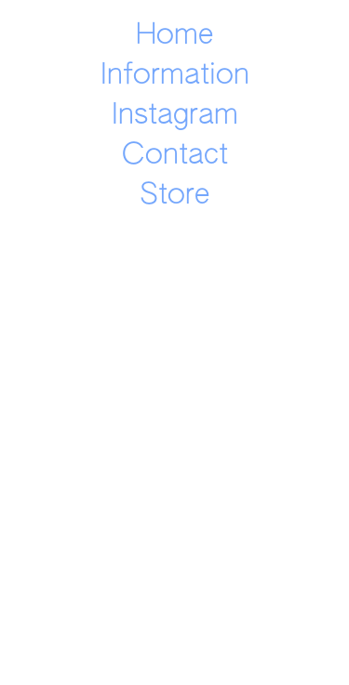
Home (174, 35)
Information (175, 75)
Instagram (175, 115)
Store (174, 195)
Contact (175, 155)
